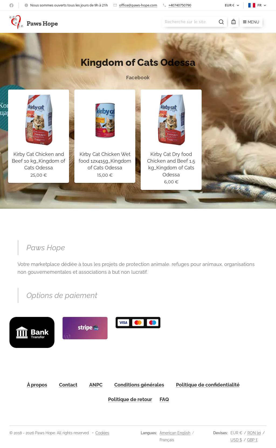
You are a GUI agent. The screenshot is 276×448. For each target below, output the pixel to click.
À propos (37, 385)
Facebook (138, 77)
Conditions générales (139, 385)
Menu (251, 22)
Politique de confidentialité (208, 385)
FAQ (164, 399)
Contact (68, 385)
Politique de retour (130, 399)
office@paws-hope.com (138, 5)
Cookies (102, 433)
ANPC (95, 385)
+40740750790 (179, 5)
